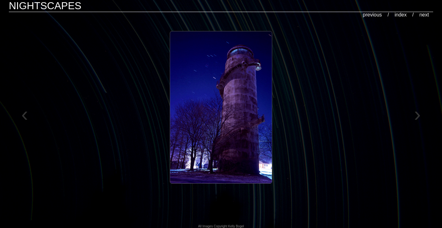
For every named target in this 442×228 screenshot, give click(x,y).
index (401, 14)
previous (372, 14)
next (424, 14)
